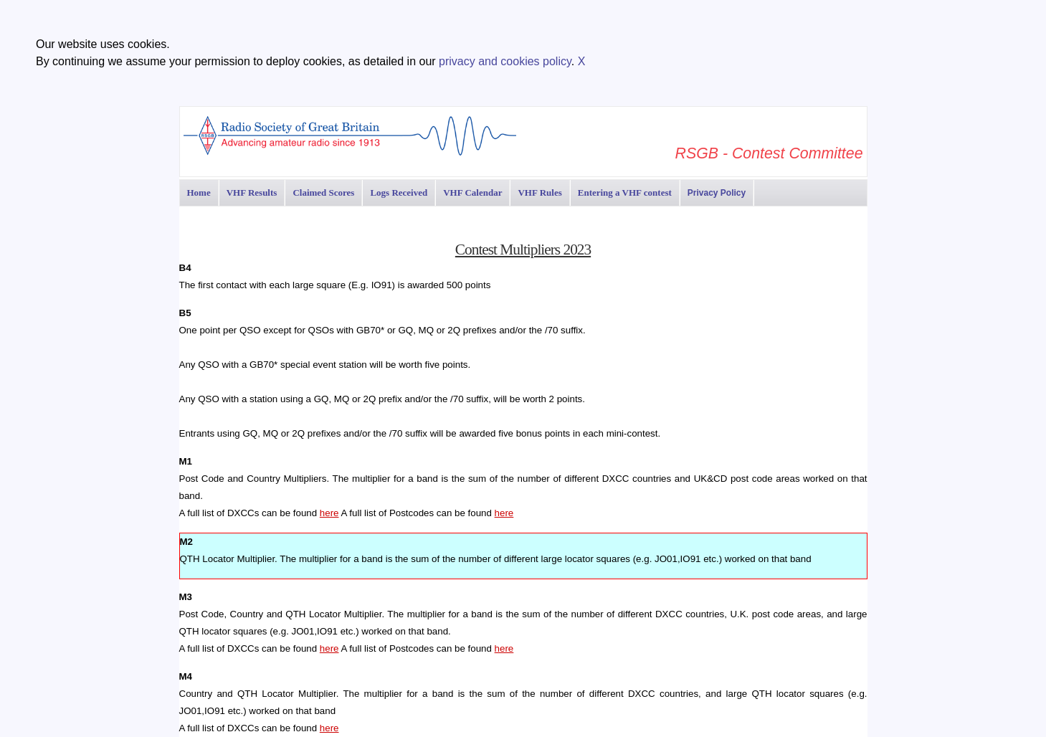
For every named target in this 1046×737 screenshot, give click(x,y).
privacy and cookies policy (505, 61)
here (329, 513)
